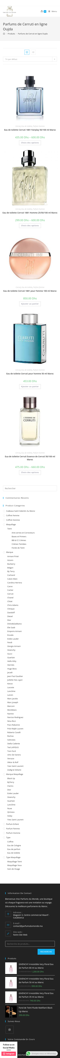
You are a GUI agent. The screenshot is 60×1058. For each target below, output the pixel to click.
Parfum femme (38, 287)
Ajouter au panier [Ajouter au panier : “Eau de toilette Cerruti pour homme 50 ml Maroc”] (30, 386)
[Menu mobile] (51, 11)
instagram (8, 1053)
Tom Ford (11, 751)
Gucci (9, 653)
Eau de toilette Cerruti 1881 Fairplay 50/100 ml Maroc (30, 129)
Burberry (11, 564)
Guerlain (11, 657)
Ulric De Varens (14, 754)
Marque (9, 552)
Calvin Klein (12, 579)
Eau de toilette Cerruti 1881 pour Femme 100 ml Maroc (30, 290)
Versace (10, 758)
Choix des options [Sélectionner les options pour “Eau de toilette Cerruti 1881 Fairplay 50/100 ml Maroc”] (30, 142)
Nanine (10, 713)
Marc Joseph (12, 702)
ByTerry (10, 782)
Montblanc (12, 710)
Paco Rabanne (13, 725)
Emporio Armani (14, 631)
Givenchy (11, 650)
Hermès (10, 665)
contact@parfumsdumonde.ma (28, 926)
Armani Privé (13, 556)
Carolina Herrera (14, 582)
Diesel (10, 616)
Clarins (10, 786)
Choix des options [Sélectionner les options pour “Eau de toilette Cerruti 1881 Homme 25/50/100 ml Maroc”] (30, 225)
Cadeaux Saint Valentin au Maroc (20, 511)
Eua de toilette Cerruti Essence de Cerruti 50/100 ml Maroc (30, 458)
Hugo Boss (12, 668)
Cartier (10, 590)
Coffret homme (13, 520)
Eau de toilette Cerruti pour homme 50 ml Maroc (30, 373)
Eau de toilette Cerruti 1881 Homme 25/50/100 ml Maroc (30, 212)
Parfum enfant (12, 824)
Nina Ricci (11, 721)
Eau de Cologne (14, 845)
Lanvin (10, 695)
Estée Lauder (13, 638)
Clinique (10, 608)
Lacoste (10, 687)
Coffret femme (12, 515)
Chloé (9, 601)
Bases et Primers (19, 536)
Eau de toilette (26, 126)
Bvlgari (10, 567)
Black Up (11, 778)
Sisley (9, 816)
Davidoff (11, 612)
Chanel (10, 597)
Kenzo (10, 683)
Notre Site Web (20, 934)
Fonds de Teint (18, 547)
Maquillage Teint (14, 861)
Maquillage (11, 524)
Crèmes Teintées (19, 544)
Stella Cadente (13, 743)
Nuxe (9, 808)
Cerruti (17, 126)
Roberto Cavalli (14, 732)
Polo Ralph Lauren (15, 728)
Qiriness (11, 812)
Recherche (46, 951)
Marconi (11, 706)
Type (8, 837)
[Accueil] (4, 33)
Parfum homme (39, 126)
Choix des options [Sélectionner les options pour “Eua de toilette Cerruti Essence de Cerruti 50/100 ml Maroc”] (30, 472)
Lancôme (11, 691)
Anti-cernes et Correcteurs (23, 532)
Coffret (10, 841)
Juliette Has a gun (15, 680)
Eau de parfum (13, 849)
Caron (10, 586)
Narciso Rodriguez (15, 717)
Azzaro (10, 560)
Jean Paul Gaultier (15, 676)
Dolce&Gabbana (14, 623)
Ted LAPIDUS (13, 747)
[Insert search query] (30, 488)
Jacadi (9, 672)
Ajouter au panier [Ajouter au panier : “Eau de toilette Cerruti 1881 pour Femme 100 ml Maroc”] (30, 304)
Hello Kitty (11, 661)
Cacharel (11, 575)
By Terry (11, 571)
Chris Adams (12, 605)
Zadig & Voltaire (14, 770)
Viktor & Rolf (12, 762)
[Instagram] (10, 1030)
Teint (9, 528)
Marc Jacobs (12, 698)
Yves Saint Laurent (15, 766)
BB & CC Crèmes (19, 540)
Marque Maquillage (14, 774)
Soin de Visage (13, 869)
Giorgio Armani (14, 646)
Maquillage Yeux (14, 865)
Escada (10, 635)
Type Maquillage (13, 857)
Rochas (10, 736)
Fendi (9, 642)
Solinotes (11, 739)
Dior (9, 620)
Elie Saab (11, 627)
